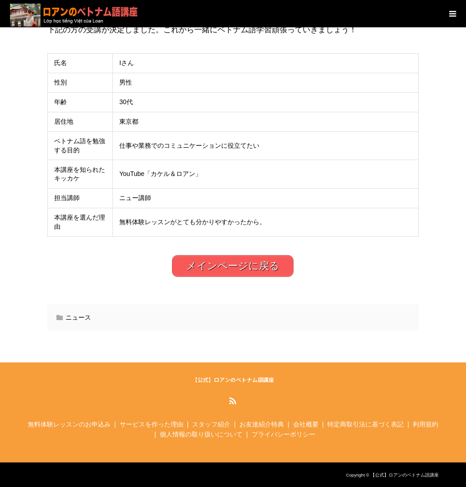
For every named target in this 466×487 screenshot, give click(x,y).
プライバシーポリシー (283, 434)
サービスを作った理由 (151, 424)
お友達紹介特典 (261, 424)
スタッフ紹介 (211, 424)
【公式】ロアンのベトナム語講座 (233, 379)
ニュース (78, 317)
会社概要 (306, 424)
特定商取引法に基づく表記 (365, 424)
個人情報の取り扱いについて (201, 434)
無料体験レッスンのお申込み (69, 424)
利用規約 (425, 424)
